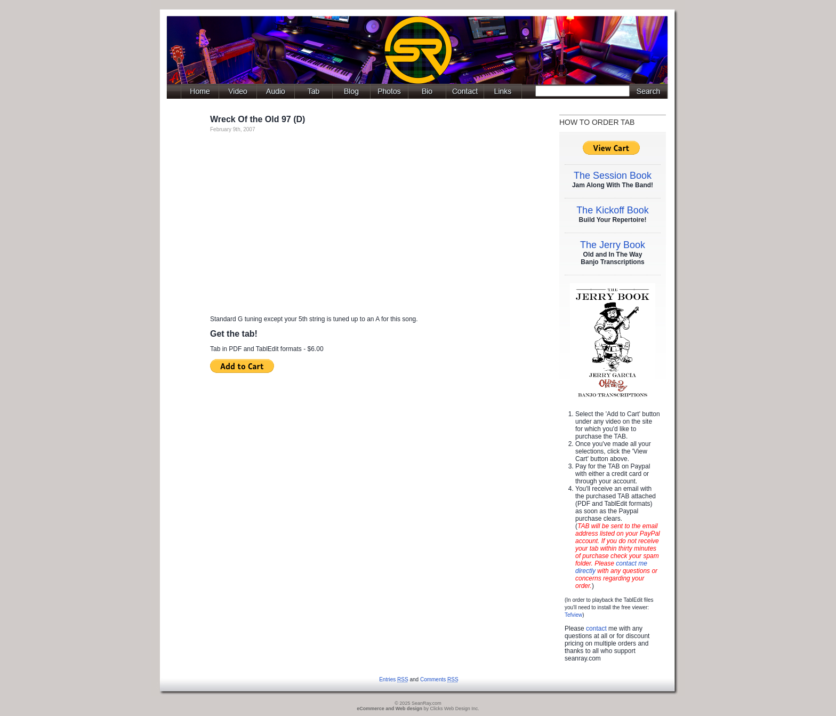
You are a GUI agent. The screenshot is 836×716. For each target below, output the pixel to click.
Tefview (573, 615)
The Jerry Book (612, 245)
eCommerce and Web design (389, 708)
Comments (439, 679)
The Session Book (613, 175)
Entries (393, 679)
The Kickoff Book (612, 210)
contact (596, 628)
